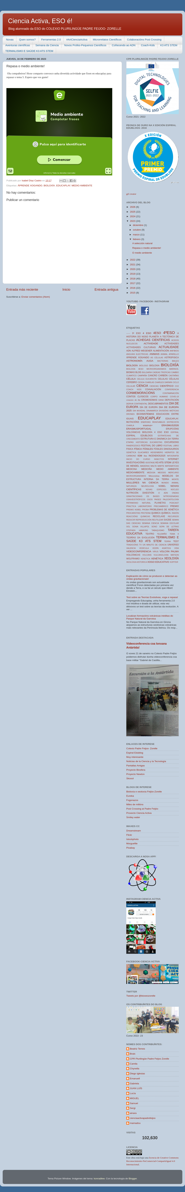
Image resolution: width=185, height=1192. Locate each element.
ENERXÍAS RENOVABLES (153, 422)
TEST (176, 541)
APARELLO (174, 354)
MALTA (153, 466)
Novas (10, 39)
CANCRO (152, 375)
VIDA (176, 548)
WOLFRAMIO (133, 558)
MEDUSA (151, 472)
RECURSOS (173, 516)
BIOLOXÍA (49, 185)
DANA (161, 400)
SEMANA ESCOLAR (169, 523)
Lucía (133, 1093)
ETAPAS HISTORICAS (137, 442)
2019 (133, 273)
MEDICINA (131, 469)
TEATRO (150, 534)
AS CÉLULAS (156, 357)
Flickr (129, 835)
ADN (128, 350)
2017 (133, 283)
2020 (133, 269)
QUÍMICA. (166, 513)
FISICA (129, 449)
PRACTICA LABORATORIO (139, 506)
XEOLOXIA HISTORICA (136, 562)
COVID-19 (174, 396)
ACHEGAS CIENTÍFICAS (153, 339)
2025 (133, 211)
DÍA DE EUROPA (149, 407)
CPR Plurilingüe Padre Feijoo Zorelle (149, 1058)
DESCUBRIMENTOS (158, 403)
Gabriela (134, 1083)
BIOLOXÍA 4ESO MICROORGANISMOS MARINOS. (152, 369)
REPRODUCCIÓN (144, 520)
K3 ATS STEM (168, 45)
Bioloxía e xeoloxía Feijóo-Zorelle (144, 791)
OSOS (150, 499)
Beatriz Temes (137, 1048)
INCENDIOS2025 (157, 456)
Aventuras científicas (17, 45)
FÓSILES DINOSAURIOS (166, 449)
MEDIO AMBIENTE (82, 185)
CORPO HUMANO (159, 396)
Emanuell (135, 1078)
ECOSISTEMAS (145, 414)
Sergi (133, 1108)
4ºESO (169, 332)
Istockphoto (132, 839)
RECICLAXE (159, 516)
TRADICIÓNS (132, 545)
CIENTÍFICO (167, 386)
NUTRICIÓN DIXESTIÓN (140, 493)
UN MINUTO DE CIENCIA (154, 545)
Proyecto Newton (135, 774)
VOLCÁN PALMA (169, 551)
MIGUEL (134, 1098)
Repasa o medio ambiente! (146, 248)
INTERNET (173, 459)
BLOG (138, 372)
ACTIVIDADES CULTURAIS (141, 347)
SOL (128, 526)
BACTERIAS (162, 361)
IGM (140, 455)
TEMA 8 (174, 534)
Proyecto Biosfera (135, 770)
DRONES (130, 414)
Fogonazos (132, 800)
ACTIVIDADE (151, 343)
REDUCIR (130, 520)
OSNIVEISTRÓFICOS (135, 499)
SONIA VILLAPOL (140, 526)
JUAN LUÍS (136, 1088)
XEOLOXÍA (171, 558)
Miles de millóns (134, 804)
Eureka (130, 796)
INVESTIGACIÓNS (135, 462)
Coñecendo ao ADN (124, 45)
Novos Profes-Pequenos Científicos (85, 45)
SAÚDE (167, 520)
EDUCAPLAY (63, 185)
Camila (133, 1063)
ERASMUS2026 (170, 425)
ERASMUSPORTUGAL (138, 428)
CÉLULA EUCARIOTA (147, 379)
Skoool (130, 778)
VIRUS (155, 551)
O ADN (163, 493)
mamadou (135, 1123)
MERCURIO (173, 472)
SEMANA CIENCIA (150, 523)
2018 (133, 278)
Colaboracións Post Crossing (144, 39)
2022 (133, 259)
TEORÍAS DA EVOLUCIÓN (140, 537)
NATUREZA (131, 486)
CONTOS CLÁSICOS (137, 396)
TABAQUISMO (158, 530)
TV (140, 545)
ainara (133, 1113)
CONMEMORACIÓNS (140, 392)
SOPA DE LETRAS (169, 526)
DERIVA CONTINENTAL (136, 404)
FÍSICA (138, 449)
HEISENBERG (156, 452)
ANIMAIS (155, 354)
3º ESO (136, 333)
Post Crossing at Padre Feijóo (142, 808)
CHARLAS (149, 382)
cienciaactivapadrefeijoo (142, 1118)
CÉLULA (131, 378)
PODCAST (174, 503)
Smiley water (133, 817)
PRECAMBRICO (161, 506)
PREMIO (174, 506)
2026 (133, 207)
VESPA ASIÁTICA (161, 548)
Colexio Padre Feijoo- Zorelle (141, 748)
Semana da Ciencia (47, 45)
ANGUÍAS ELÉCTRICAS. (137, 354)
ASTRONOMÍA (134, 360)
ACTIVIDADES (171, 343)
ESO (166, 432)
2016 (133, 288)
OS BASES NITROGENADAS (162, 496)
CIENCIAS (154, 386)
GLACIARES (143, 452)
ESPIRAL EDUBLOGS (139, 435)
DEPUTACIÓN (172, 400)
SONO (154, 526)
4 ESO (147, 333)
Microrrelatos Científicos (107, 39)
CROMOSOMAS (149, 400)
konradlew (99, 1178)
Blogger (133, 1178)
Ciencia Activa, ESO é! (40, 21)
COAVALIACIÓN (153, 389)
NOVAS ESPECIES (156, 489)
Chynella (134, 1068)
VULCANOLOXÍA (161, 555)
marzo (136, 234)
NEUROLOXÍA (147, 486)
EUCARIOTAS (156, 442)
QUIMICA (156, 513)
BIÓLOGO (143, 365)
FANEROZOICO (133, 446)
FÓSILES (148, 449)
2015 (133, 292)
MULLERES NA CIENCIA (142, 482)
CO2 (177, 386)
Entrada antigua (106, 289)
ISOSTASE (150, 462)
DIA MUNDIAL (139, 411)
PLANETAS (160, 503)
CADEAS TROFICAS (161, 372)
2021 (133, 264)
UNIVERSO (173, 544)
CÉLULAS (174, 379)
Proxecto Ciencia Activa (139, 813)
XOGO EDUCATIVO (158, 562)
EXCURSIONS (172, 442)
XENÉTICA (157, 558)
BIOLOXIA (154, 365)
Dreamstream (133, 830)
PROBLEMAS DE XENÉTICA (164, 509)
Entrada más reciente (22, 289)
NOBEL (162, 486)
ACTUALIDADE (169, 347)
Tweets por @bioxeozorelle (140, 995)
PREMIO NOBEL (133, 510)
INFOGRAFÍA (173, 456)
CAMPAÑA (142, 375)
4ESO (157, 333)
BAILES (175, 361)
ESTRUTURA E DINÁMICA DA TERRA (160, 439)
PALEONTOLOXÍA (171, 499)
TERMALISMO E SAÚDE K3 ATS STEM (29, 50)
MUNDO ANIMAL (170, 483)
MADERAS (145, 466)
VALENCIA (131, 548)
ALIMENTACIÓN (161, 350)
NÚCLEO (175, 489)
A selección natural (142, 243)
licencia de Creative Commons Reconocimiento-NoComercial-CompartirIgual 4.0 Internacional (152, 1161)
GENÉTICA (131, 452)
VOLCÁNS (147, 555)
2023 (133, 221)
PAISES (157, 499)
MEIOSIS (162, 472)
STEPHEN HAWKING (137, 530)
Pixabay (130, 847)
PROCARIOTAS (133, 513)
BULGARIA (147, 372)
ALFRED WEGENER (142, 350)
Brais (132, 1053)
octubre (137, 229)
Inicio (66, 289)
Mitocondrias (154, 476)
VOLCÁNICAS (133, 555)
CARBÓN (163, 375)
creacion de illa (133, 400)
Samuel (134, 1103)
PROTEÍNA (146, 513)
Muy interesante (134, 757)
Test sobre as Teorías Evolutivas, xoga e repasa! (152, 597)
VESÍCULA (144, 548)
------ (128, 333)
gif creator (131, 194)
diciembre (138, 225)
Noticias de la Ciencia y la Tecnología (146, 761)
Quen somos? (27, 39)
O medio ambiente (142, 252)
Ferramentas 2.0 (51, 39)
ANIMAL (164, 354)
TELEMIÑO (162, 534)
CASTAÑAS (174, 375)
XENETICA (145, 559)
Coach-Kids (148, 45)
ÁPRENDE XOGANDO (30, 185)
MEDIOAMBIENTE (135, 472)
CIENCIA (142, 385)
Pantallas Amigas (135, 765)
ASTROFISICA (171, 357)
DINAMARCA (152, 411)
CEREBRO (131, 382)
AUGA (149, 360)
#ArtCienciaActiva (76, 39)
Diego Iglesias (137, 1073)
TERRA (167, 541)
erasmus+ (148, 425)
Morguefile (132, 843)
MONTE (175, 479)
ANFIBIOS (174, 351)
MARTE (160, 466)
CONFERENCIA (172, 389)
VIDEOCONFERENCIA (138, 551)
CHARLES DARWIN (163, 382)
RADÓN (175, 513)
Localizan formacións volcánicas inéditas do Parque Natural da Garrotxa (149, 617)
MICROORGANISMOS (136, 476)
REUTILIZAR (157, 520)
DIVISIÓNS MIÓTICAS (169, 411)
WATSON (175, 555)
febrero (137, 239)
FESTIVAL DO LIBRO (151, 445)
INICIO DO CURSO (138, 459)
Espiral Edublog (134, 752)
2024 (133, 216)
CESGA (141, 382)
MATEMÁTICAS (172, 466)
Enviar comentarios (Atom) (36, 296)
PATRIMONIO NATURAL (138, 503)
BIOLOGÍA (132, 365)
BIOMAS (130, 372)
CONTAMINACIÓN (171, 393)
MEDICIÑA (146, 469)
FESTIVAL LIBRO (171, 446)
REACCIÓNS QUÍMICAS (138, 516)
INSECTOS (159, 459)
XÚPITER (174, 562)
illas (145, 456)
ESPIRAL (175, 432)
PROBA (145, 510)
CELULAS (163, 379)
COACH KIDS (133, 389)
